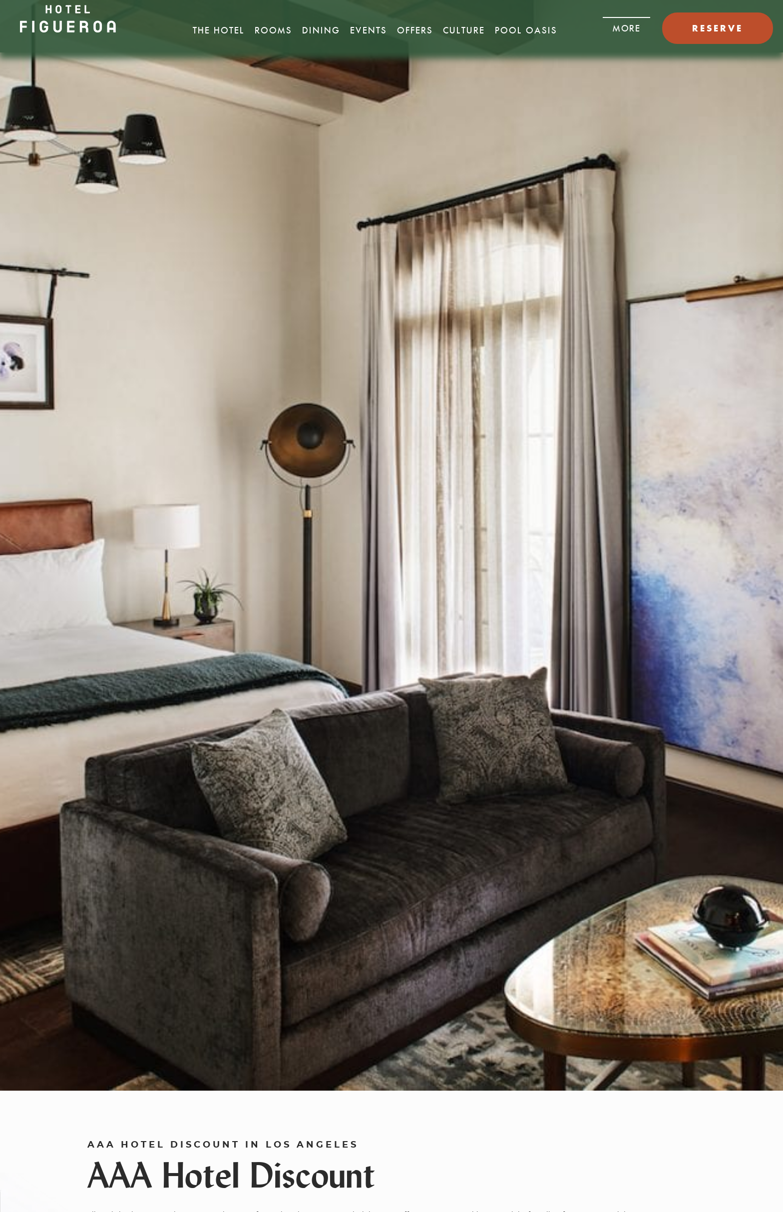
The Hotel (219, 30)
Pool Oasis (526, 30)
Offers (415, 30)
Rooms (273, 30)
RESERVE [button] (717, 28)
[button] (626, 25)
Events (368, 30)
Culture (464, 30)
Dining (321, 30)
